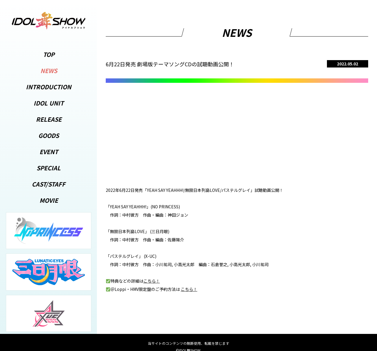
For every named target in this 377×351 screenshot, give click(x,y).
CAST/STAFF (48, 184)
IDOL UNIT (49, 103)
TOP (48, 54)
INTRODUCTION (48, 87)
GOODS (48, 135)
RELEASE (49, 119)
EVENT (48, 151)
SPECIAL (49, 168)
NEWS (48, 70)
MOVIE (48, 200)
